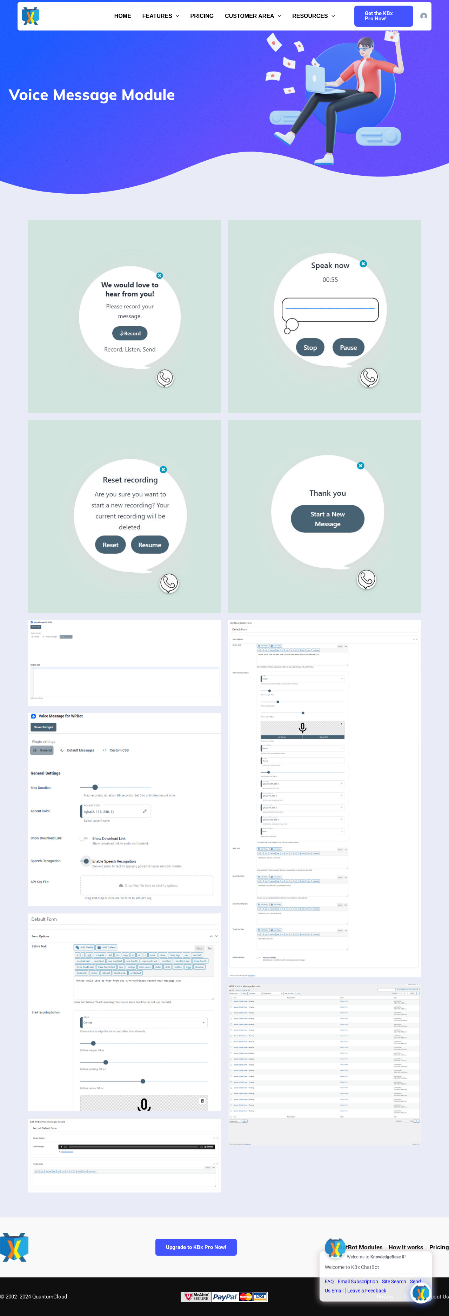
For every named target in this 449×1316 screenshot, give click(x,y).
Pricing (202, 16)
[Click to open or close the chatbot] (420, 1289)
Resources (313, 16)
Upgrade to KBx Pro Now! (196, 1247)
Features (160, 16)
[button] (175, 16)
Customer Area (253, 16)
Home (122, 16)
